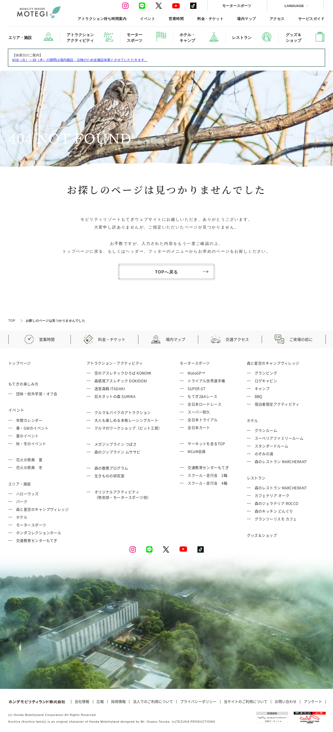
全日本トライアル (203, 419)
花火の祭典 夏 (29, 459)
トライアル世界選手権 (206, 380)
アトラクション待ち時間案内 (102, 18)
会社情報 (82, 701)
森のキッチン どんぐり (274, 511)
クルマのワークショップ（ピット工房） (128, 428)
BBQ (258, 396)
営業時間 (176, 18)
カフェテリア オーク (272, 495)
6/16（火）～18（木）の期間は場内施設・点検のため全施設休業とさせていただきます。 (80, 60)
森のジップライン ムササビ (117, 451)
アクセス (277, 18)
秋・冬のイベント (31, 443)
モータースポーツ (236, 5)
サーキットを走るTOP (206, 443)
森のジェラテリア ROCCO (276, 503)
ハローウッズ (27, 493)
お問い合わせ (286, 701)
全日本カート (199, 427)
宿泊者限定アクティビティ (277, 404)
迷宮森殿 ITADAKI (109, 388)
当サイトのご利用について (245, 701)
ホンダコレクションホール (38, 532)
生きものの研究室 (109, 475)
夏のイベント (27, 435)
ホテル (21, 517)
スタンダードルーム (272, 445)
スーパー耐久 (199, 411)
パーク (21, 501)
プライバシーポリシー (198, 701)
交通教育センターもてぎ (36, 540)
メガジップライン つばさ (115, 444)
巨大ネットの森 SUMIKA (115, 396)
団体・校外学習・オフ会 (36, 393)
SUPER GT (197, 388)
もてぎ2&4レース (202, 396)
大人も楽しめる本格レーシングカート (126, 420)
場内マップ (246, 18)
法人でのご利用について (153, 701)
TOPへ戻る (181, 272)
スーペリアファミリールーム (279, 438)
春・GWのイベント (32, 428)
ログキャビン (266, 380)
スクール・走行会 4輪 (207, 483)
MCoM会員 (197, 451)
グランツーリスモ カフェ (276, 518)
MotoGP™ (196, 372)
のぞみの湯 (264, 453)
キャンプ (262, 388)
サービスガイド (311, 18)
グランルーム (266, 430)
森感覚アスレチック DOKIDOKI (120, 380)
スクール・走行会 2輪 (207, 475)
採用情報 (118, 701)
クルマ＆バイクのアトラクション (122, 412)
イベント (147, 18)
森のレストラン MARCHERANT (281, 461)
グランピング (266, 372)
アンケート (313, 701)
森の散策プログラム (111, 468)
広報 (100, 701)
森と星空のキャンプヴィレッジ (42, 509)
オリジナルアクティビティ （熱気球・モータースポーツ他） (122, 494)
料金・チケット (210, 18)
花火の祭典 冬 (29, 467)
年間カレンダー (29, 420)
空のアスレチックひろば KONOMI (122, 372)
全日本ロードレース (204, 404)
